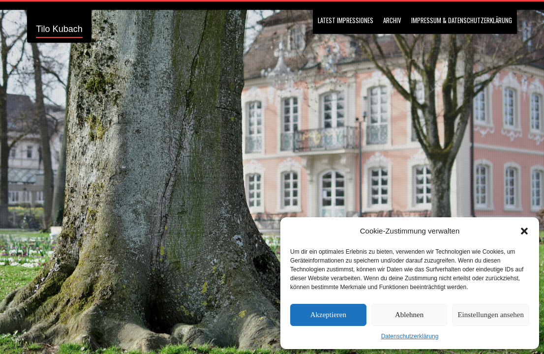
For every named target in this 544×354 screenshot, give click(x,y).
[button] (524, 231)
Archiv (392, 20)
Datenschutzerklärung (410, 336)
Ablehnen (409, 315)
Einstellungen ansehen (490, 315)
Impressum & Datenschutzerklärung (461, 20)
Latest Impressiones (345, 20)
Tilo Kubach (59, 29)
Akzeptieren (328, 315)
